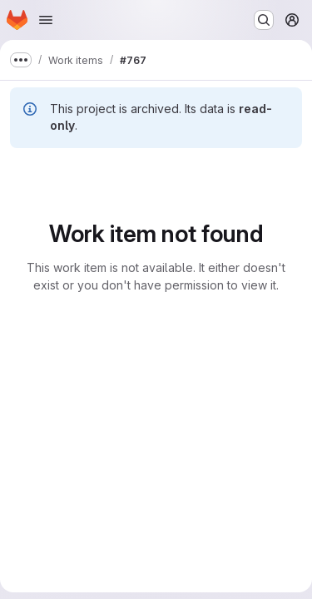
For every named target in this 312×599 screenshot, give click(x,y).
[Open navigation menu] (45, 20)
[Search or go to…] (264, 20)
